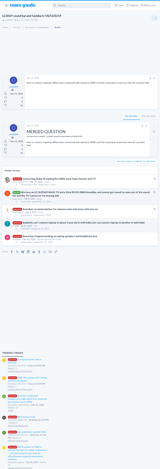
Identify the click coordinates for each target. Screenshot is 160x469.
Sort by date (80, 116)
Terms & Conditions (110, 464)
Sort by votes (97, 116)
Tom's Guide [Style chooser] (134, 451)
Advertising (46, 464)
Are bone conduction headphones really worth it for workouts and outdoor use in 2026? (135, 216)
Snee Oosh (18, 202)
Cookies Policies (68, 464)
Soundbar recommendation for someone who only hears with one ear (61, 212)
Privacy (88, 464)
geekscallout (27, 248)
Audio (48, 182)
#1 (103, 78)
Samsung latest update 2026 (134, 249)
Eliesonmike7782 (21, 182)
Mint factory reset (129, 234)
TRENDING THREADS (120, 170)
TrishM (16, 232)
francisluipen (19, 215)
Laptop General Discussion (50, 246)
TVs (36, 232)
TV (36, 20)
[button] (6, 5)
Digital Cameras (122, 300)
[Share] (99, 78)
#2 (95, 126)
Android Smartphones (125, 243)
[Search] (75, 5)
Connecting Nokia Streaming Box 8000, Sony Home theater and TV (60, 178)
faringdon (17, 246)
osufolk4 (10, 20)
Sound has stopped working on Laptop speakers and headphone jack (61, 242)
